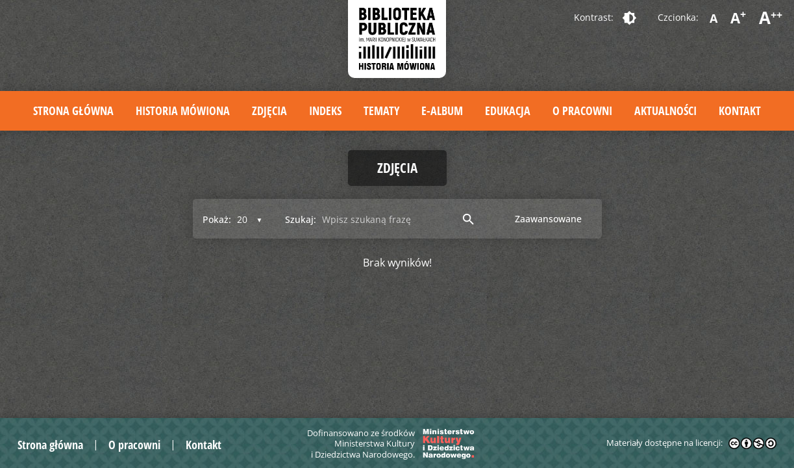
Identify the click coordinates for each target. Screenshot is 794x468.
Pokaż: (217, 219)
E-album (442, 110)
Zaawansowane (548, 219)
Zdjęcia (269, 110)
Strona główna (73, 110)
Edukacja (507, 110)
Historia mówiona (183, 110)
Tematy (381, 110)
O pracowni (582, 110)
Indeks (325, 110)
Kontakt (740, 110)
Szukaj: (300, 219)
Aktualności (665, 110)
